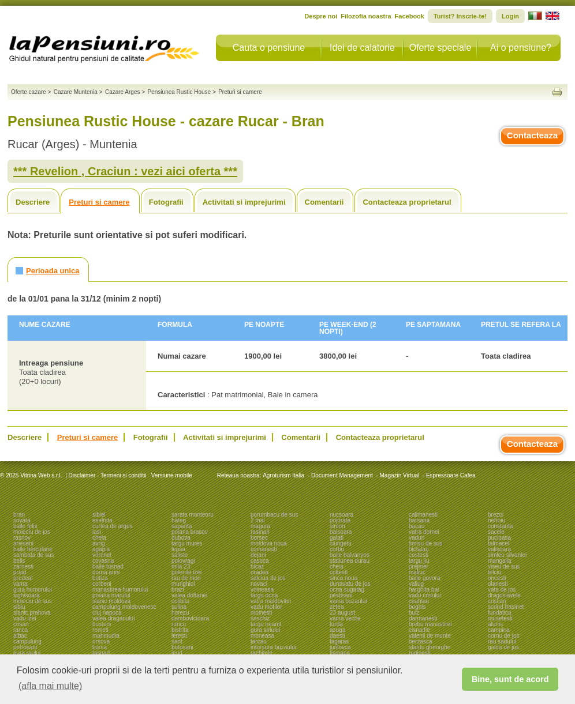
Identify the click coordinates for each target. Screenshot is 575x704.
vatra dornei (424, 532)
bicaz (257, 566)
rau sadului (502, 641)
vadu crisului (425, 595)
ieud (176, 653)
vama (20, 584)
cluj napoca (107, 612)
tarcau (259, 641)
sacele (496, 532)
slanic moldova (111, 601)
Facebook (409, 16)
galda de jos (503, 647)
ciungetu (341, 543)
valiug (416, 584)
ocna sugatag (347, 589)
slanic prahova (31, 612)
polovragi (183, 561)
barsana (419, 520)
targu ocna (264, 595)
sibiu (19, 607)
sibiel (99, 514)
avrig (98, 543)
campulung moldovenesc (124, 607)
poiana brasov (189, 532)
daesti (337, 636)
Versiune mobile (171, 475)
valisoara (499, 549)
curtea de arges (112, 526)
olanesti (497, 584)
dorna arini (106, 572)
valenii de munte (430, 636)
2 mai (257, 520)
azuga (337, 630)
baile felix (25, 526)
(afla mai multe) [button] (50, 686)
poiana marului (111, 595)
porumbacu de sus (274, 514)
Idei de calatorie (362, 47)
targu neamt (266, 624)
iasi (96, 532)
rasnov (22, 537)
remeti (100, 630)
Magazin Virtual (400, 475)
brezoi (495, 514)
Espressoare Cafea (451, 475)
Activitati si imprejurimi (244, 202)
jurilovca (340, 647)
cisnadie (419, 630)
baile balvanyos (349, 555)
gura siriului (265, 630)
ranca (20, 630)
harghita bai (424, 589)
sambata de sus (33, 555)
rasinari (260, 532)
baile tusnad (108, 566)
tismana (340, 653)
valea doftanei (189, 595)
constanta (500, 526)
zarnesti (23, 566)
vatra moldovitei (271, 601)
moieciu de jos (31, 532)
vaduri (416, 537)
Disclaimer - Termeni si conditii (108, 475)
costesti (418, 555)
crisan (21, 624)
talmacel (498, 543)
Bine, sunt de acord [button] (510, 679)
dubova (181, 537)
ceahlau (419, 601)
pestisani (341, 595)
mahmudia (106, 636)
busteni (101, 624)
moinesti (261, 612)
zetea (336, 607)
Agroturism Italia (283, 475)
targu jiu (419, 561)
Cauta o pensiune (269, 47)
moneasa (262, 636)
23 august (342, 612)
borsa (99, 647)
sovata (21, 520)
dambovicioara (190, 618)
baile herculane (33, 549)
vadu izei (24, 618)
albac (20, 636)
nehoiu (496, 520)
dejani (258, 555)
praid (19, 572)
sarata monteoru (192, 514)
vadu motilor (266, 607)
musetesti (500, 618)
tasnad (101, 653)
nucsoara (341, 514)
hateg (178, 520)
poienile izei (186, 572)
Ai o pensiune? (520, 47)
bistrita (179, 630)
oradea (259, 572)
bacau (416, 526)
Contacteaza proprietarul (407, 202)
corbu (337, 549)
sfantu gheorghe (429, 647)
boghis (417, 607)
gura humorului (32, 589)
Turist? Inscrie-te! (460, 16)
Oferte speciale (440, 47)
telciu (494, 572)
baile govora (424, 578)
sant (176, 641)
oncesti (497, 578)
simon (337, 526)
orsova (101, 641)
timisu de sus (425, 543)
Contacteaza (532, 135)
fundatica (499, 612)
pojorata (340, 520)
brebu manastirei (430, 624)
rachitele (261, 653)
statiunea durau (349, 561)
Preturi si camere (99, 202)
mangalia (499, 561)
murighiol (183, 584)
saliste (179, 555)
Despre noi (320, 16)
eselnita (102, 520)
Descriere (33, 202)
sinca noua (343, 578)
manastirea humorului (120, 589)
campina (499, 630)
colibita (180, 601)
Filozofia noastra (366, 16)
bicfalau (418, 549)
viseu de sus (504, 566)
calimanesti (423, 514)
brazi (177, 589)
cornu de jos (503, 636)
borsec (259, 537)
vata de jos (502, 589)
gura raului (26, 653)
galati (336, 537)
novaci (259, 584)
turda (336, 624)
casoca (260, 561)
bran (19, 514)
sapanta (181, 526)
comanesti (264, 549)
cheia (99, 537)
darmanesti (423, 618)
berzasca (420, 641)
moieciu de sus (32, 601)
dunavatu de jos (350, 584)
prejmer (418, 566)
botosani (182, 647)
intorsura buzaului (273, 647)
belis (19, 561)
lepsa (178, 549)
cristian (497, 601)
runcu (178, 624)
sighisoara (26, 595)
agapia (101, 549)
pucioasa (499, 537)
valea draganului (113, 618)
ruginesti (420, 653)
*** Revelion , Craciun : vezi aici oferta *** (125, 171)
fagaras (339, 641)
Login (510, 16)
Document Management (342, 475)
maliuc (417, 572)
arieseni (23, 543)
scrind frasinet (506, 607)
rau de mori (186, 578)
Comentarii (324, 202)
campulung (27, 641)
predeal (22, 578)
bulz (414, 612)
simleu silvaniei (507, 555)
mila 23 (180, 566)
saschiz (260, 618)
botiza (100, 578)
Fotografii (166, 202)
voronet (101, 555)
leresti (179, 636)
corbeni (101, 584)
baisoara (341, 532)
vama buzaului (348, 601)
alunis (495, 624)
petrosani (25, 647)
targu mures (186, 543)
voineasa (262, 589)
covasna (103, 561)
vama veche (345, 618)
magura (260, 526)
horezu (180, 612)
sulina (178, 607)
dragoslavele (504, 595)
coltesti (339, 572)
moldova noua (269, 543)
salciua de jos (268, 578)
